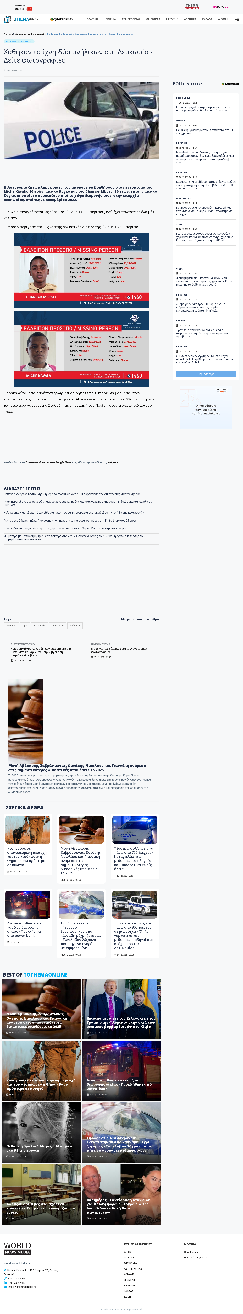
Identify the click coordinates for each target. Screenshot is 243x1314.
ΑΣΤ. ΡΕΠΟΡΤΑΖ (131, 19)
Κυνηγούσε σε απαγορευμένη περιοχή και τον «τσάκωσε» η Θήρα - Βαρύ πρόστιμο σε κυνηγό (65, 528)
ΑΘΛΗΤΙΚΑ (190, 19)
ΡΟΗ (188, 84)
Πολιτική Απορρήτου (195, 1257)
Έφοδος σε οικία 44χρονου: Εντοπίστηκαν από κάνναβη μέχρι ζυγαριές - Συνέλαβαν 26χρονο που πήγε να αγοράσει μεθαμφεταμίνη (81, 935)
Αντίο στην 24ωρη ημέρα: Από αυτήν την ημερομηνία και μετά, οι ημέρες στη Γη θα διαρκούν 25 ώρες (70, 520)
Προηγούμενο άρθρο (23, 644)
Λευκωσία (39, 625)
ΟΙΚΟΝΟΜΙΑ (153, 19)
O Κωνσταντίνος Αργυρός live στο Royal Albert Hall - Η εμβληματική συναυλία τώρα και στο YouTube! (204, 359)
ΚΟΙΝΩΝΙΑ (110, 19)
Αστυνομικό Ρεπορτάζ (30, 33)
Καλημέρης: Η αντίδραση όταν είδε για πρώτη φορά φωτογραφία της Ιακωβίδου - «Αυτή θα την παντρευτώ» (74, 512)
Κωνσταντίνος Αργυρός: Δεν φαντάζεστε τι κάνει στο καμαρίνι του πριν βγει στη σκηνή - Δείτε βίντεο (41, 652)
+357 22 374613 (17, 1282)
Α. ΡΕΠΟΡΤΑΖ (183, 198)
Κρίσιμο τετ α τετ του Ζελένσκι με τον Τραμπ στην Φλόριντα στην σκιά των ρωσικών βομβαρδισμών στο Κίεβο (121, 1022)
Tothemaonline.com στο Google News (48, 462)
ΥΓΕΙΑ (179, 224)
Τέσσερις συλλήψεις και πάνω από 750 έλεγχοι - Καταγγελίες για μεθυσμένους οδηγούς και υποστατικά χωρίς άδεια (134, 858)
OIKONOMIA (130, 1263)
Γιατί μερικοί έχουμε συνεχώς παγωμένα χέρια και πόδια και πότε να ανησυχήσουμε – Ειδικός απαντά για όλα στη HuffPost (78, 503)
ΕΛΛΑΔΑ (207, 19)
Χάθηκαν (11, 625)
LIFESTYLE (172, 19)
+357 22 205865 (17, 1278)
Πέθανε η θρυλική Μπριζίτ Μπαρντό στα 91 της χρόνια (40, 1148)
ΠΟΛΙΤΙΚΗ (92, 19)
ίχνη (25, 625)
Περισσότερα (206, 374)
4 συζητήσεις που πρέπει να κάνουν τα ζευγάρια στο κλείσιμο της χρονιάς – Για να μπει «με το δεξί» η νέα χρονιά (204, 281)
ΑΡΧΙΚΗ (128, 1252)
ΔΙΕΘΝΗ (223, 19)
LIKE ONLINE (183, 97)
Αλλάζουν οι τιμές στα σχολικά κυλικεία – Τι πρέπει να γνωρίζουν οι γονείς (40, 1208)
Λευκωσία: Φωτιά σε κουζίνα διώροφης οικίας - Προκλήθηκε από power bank (24, 929)
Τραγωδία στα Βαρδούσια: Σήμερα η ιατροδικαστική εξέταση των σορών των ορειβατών (202, 333)
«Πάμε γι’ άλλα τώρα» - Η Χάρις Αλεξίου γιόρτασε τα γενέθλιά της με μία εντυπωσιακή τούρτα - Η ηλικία (201, 307)
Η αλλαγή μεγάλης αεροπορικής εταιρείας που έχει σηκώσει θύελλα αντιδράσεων (203, 108)
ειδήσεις (113, 462)
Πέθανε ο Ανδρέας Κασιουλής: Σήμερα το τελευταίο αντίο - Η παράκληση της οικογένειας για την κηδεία (72, 494)
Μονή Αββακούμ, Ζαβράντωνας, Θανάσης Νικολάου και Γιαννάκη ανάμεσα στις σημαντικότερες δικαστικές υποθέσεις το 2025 (77, 767)
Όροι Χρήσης (191, 1252)
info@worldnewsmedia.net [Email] (22, 1286)
